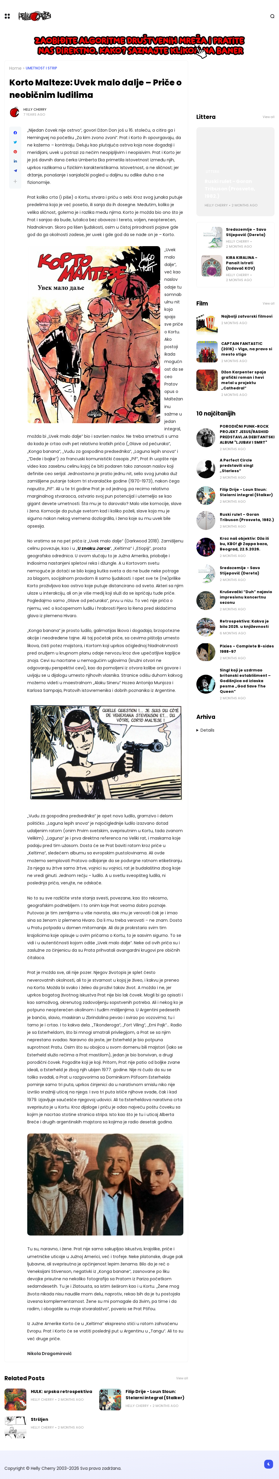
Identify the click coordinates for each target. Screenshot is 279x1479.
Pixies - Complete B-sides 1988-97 (247, 649)
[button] (15, 181)
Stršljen (39, 1419)
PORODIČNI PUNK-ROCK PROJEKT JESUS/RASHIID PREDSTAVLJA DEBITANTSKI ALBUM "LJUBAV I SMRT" (247, 434)
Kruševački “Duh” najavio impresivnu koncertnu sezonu (246, 597)
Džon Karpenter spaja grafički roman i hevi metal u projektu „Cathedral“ (243, 380)
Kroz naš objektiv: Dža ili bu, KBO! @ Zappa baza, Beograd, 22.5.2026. (244, 544)
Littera (212, 171)
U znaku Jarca (94, 548)
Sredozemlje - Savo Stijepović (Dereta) (246, 232)
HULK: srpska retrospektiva (61, 1391)
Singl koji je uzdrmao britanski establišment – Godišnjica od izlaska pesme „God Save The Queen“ (245, 681)
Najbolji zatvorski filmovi (246, 316)
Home (15, 68)
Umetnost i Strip (41, 68)
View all (182, 1378)
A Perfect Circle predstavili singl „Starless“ (236, 465)
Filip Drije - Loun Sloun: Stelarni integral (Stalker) (155, 1395)
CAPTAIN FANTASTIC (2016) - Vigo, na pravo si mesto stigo (246, 349)
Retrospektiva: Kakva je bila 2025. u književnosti (244, 624)
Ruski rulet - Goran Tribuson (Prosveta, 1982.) (230, 189)
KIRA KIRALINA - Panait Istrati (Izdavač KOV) (241, 263)
